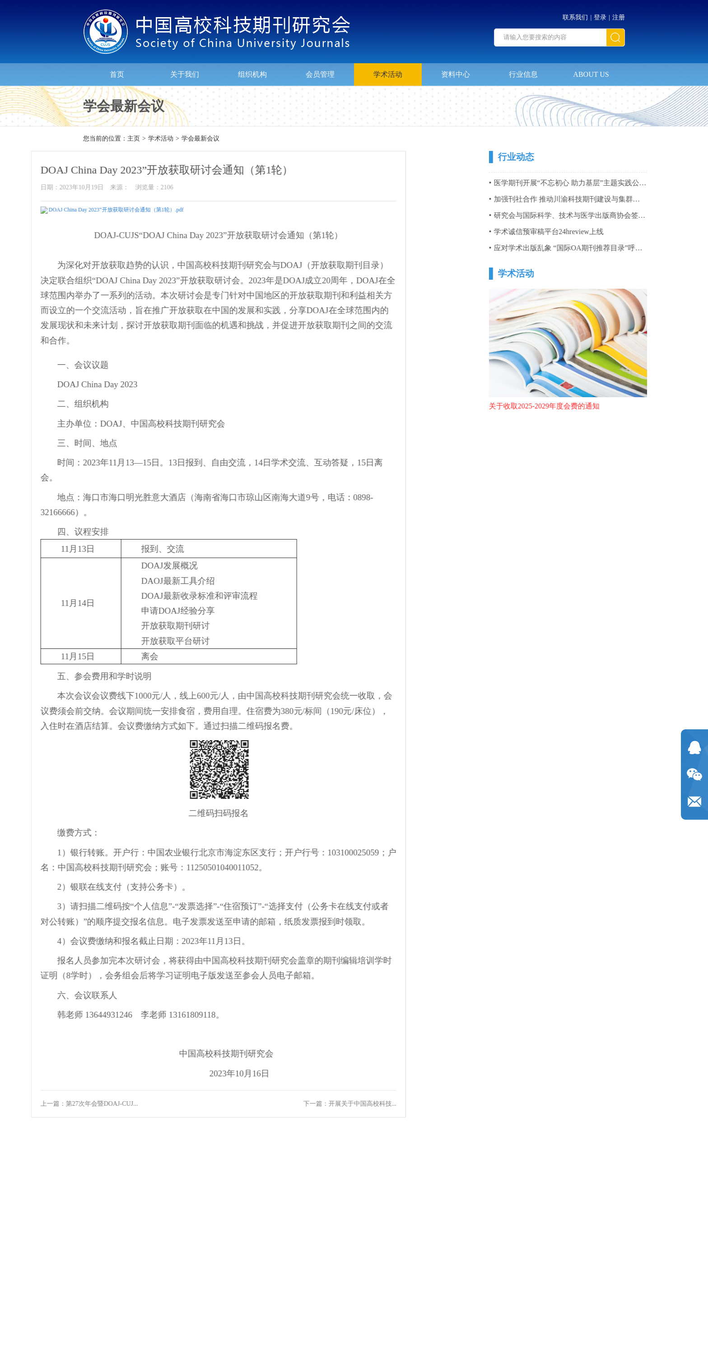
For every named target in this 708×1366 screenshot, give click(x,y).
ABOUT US (591, 70)
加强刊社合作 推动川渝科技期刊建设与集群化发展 (614, 199)
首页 (117, 70)
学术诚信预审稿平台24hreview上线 (589, 231)
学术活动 (387, 70)
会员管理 (320, 70)
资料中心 (455, 70)
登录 (600, 13)
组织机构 (252, 70)
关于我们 (184, 70)
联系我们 (575, 13)
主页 (133, 139)
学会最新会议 (200, 139)
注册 (618, 13)
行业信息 (523, 70)
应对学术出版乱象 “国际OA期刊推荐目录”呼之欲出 (615, 248)
